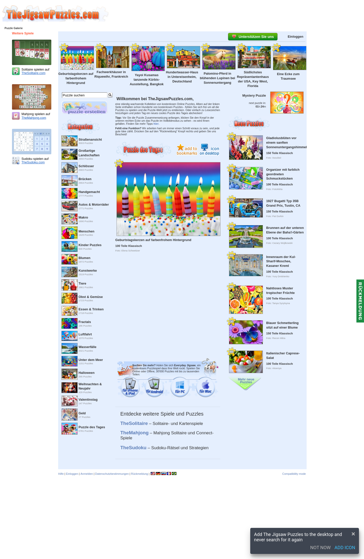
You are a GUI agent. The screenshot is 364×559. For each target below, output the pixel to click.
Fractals (85, 322)
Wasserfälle (88, 347)
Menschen (86, 231)
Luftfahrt (85, 334)
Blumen (84, 258)
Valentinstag (88, 399)
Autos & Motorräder (94, 204)
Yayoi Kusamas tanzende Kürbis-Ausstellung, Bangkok (147, 79)
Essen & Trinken (91, 309)
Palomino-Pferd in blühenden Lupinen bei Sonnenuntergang (217, 78)
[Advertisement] (236, 14)
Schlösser (86, 166)
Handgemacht (89, 192)
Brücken (85, 179)
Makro (83, 217)
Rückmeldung (139, 473)
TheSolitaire (134, 423)
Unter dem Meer (91, 360)
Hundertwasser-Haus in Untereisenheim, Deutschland (182, 76)
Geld (82, 413)
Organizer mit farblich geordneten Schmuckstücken (283, 174)
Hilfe (61, 473)
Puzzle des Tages (92, 427)
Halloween (87, 373)
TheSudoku (133, 447)
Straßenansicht (90, 139)
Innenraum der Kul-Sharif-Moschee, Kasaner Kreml (281, 261)
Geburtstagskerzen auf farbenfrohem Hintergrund (75, 78)
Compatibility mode (294, 473)
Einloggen (295, 36)
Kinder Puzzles (90, 245)
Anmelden (86, 473)
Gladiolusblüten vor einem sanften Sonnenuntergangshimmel (286, 142)
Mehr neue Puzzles (246, 380)
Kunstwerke (88, 270)
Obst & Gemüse (91, 297)
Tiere (82, 283)
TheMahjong (134, 432)
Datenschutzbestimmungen (112, 473)
